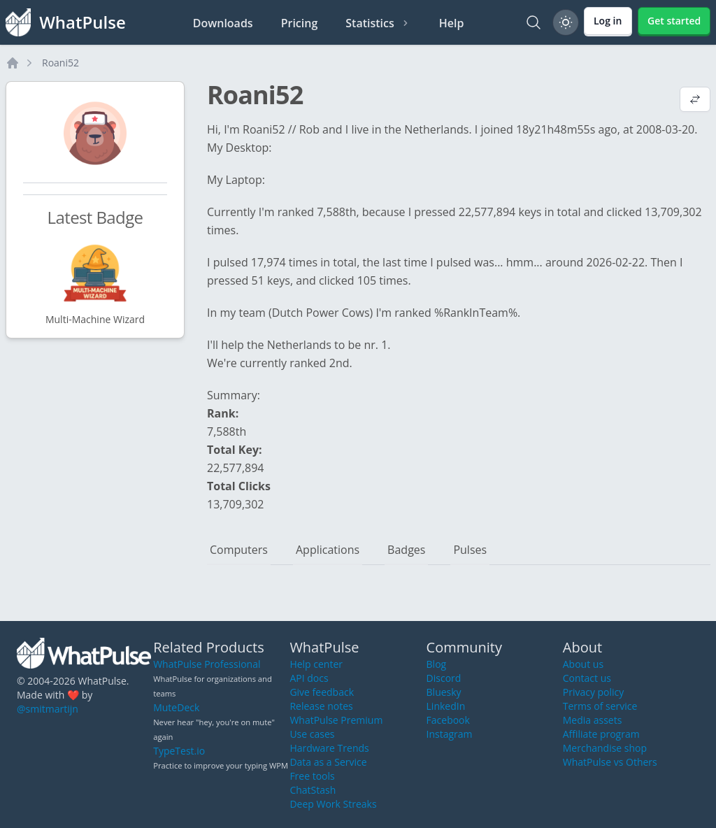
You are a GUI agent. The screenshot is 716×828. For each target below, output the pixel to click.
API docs (308, 678)
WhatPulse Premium (335, 720)
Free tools (311, 776)
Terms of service (600, 706)
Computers (239, 549)
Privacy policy (593, 692)
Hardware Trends (328, 748)
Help (451, 23)
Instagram (450, 734)
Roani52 (60, 62)
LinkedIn (446, 706)
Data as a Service (327, 762)
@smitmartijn (47, 708)
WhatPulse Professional (206, 664)
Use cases (311, 734)
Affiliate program (601, 734)
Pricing (299, 23)
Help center (316, 664)
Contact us (587, 678)
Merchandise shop (605, 748)
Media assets (592, 720)
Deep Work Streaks (332, 804)
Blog (437, 664)
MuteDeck (176, 707)
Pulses (470, 549)
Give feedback (321, 692)
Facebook (448, 720)
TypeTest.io (179, 750)
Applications (327, 549)
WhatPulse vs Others (610, 762)
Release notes (320, 706)
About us (583, 664)
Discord (444, 678)
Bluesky (444, 692)
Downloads (223, 23)
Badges (406, 549)
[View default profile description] (695, 100)
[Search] (533, 22)
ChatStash (312, 790)
